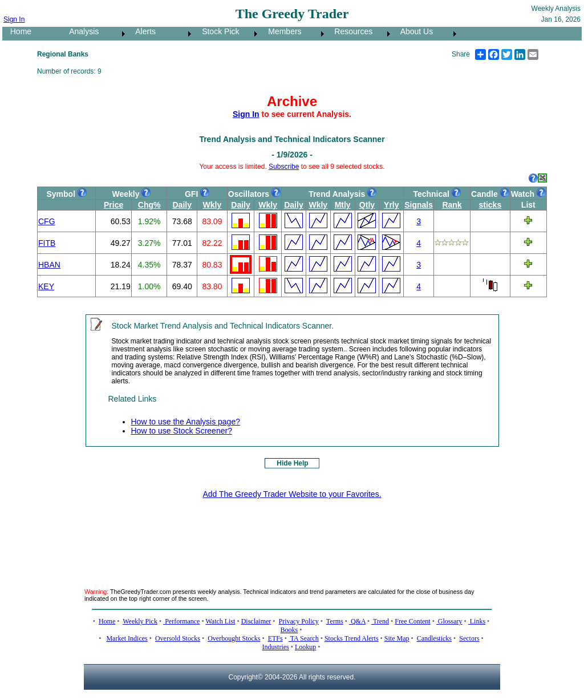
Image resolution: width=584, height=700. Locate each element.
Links (476, 621)
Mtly (343, 204)
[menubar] (230, 34)
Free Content (412, 621)
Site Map (396, 638)
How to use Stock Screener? (181, 430)
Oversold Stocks (177, 638)
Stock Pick (217, 31)
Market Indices (126, 638)
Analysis (81, 31)
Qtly (367, 204)
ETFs (275, 638)
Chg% (149, 204)
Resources (350, 31)
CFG (46, 221)
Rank (451, 204)
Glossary (449, 621)
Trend (380, 621)
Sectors (469, 638)
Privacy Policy (299, 621)
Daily (182, 204)
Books (289, 630)
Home (17, 31)
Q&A (357, 621)
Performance (181, 621)
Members (282, 31)
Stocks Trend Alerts (352, 638)
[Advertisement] (292, 534)
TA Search (304, 638)
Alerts (142, 31)
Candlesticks (434, 638)
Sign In (14, 19)
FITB (46, 243)
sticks (489, 204)
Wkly (212, 204)
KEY (46, 286)
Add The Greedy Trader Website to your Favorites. (291, 494)
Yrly (391, 204)
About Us (413, 31)
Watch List (220, 621)
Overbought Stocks (234, 638)
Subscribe (284, 167)
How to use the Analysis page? (185, 421)
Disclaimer (256, 621)
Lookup (305, 647)
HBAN (49, 264)
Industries (275, 647)
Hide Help (292, 463)
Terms (334, 621)
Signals (418, 204)
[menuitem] (32, 34)
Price (113, 204)
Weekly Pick (140, 621)
